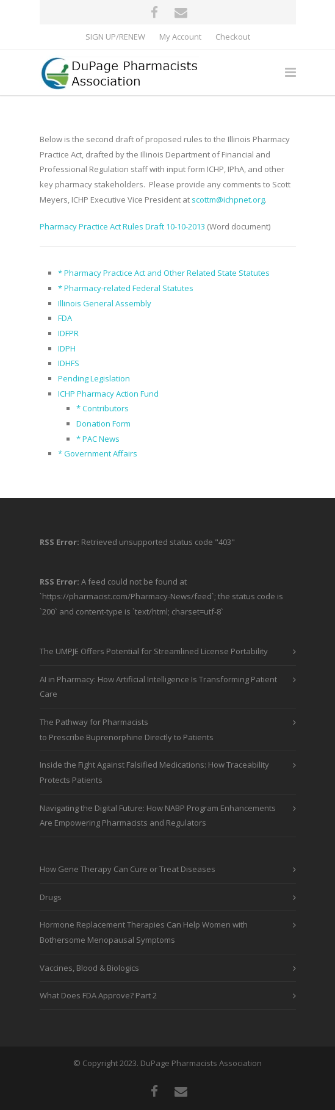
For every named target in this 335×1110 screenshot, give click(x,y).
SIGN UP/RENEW (115, 37)
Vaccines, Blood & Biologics (89, 967)
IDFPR (68, 333)
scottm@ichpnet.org (228, 199)
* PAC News (98, 438)
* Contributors (102, 408)
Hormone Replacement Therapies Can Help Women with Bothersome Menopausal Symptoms (144, 932)
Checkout (232, 37)
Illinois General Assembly (104, 303)
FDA (65, 317)
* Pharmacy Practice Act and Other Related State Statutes (164, 272)
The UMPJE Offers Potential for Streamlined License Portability (154, 651)
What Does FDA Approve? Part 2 (98, 995)
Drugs (51, 897)
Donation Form (103, 423)
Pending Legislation (94, 378)
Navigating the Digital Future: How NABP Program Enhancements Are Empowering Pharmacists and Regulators (158, 815)
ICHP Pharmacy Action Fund (108, 393)
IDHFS (68, 363)
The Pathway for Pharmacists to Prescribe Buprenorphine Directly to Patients (127, 729)
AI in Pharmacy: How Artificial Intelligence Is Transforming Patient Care (158, 687)
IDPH (67, 348)
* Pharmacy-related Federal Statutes (125, 288)
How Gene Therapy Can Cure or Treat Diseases (127, 868)
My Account (180, 37)
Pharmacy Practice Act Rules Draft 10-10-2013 (122, 226)
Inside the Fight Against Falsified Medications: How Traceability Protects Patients (154, 772)
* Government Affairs (97, 453)
